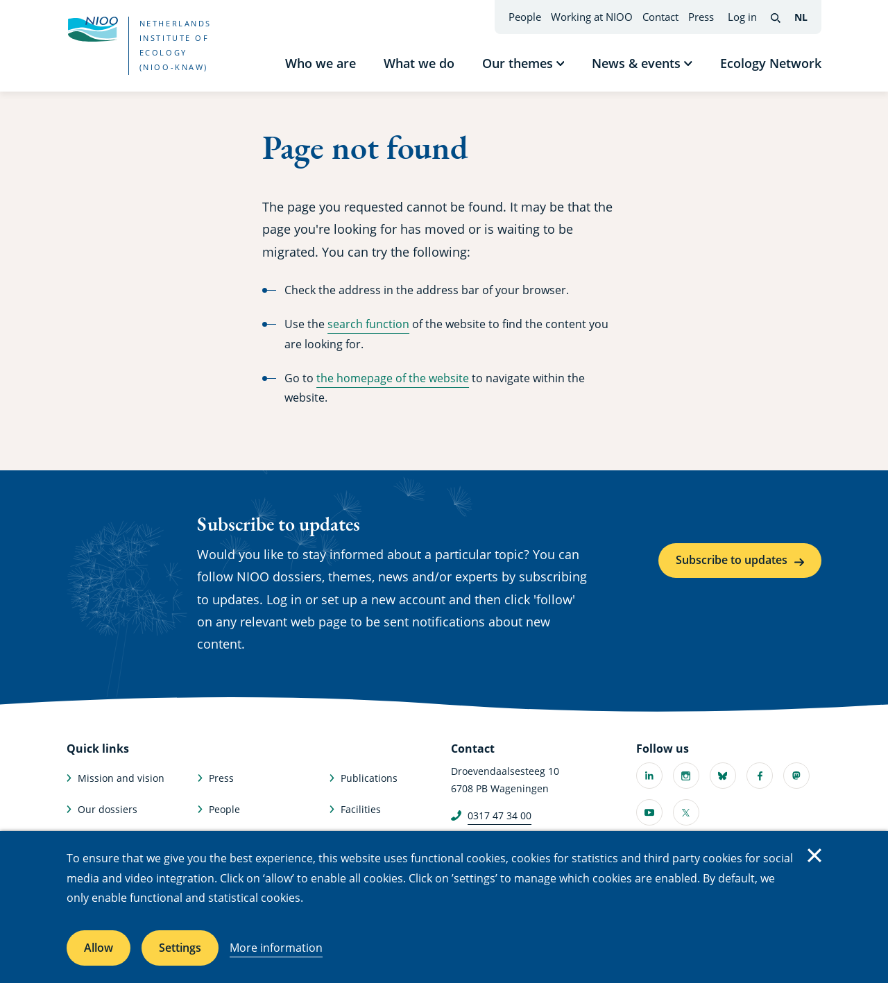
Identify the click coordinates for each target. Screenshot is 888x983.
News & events (636, 63)
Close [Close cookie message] (814, 855)
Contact (660, 17)
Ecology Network (770, 63)
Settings (180, 947)
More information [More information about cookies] (276, 947)
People (525, 17)
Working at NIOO (592, 17)
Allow (98, 947)
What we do (419, 63)
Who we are (320, 63)
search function (368, 324)
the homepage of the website (392, 378)
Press (701, 17)
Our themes (517, 63)
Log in (742, 17)
